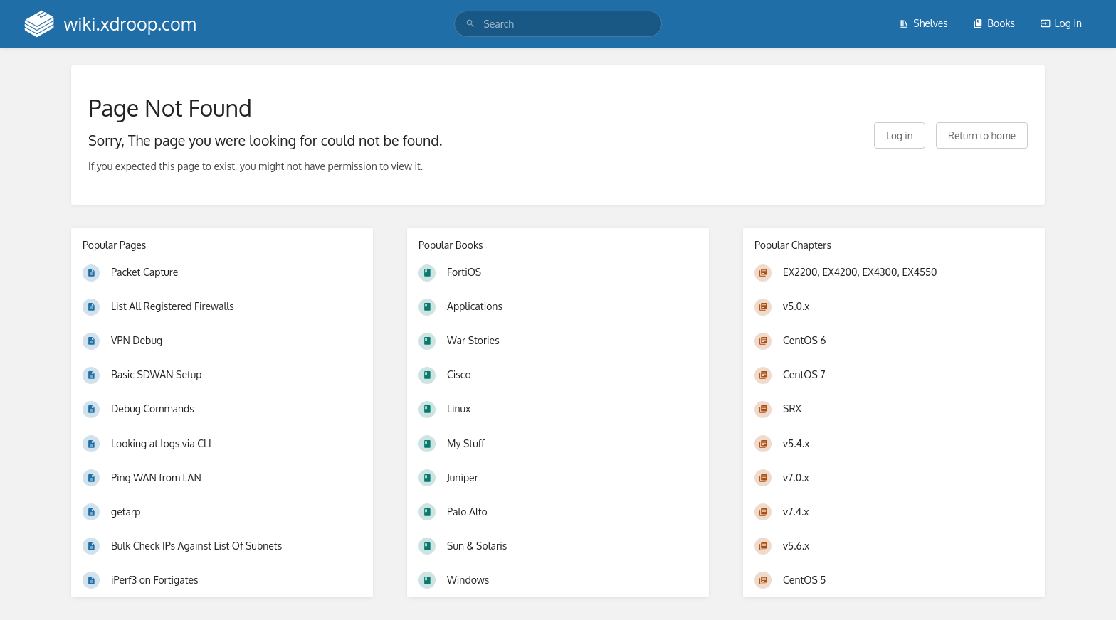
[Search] (470, 24)
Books (994, 23)
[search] (557, 24)
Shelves (923, 23)
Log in (1061, 23)
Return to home (982, 135)
